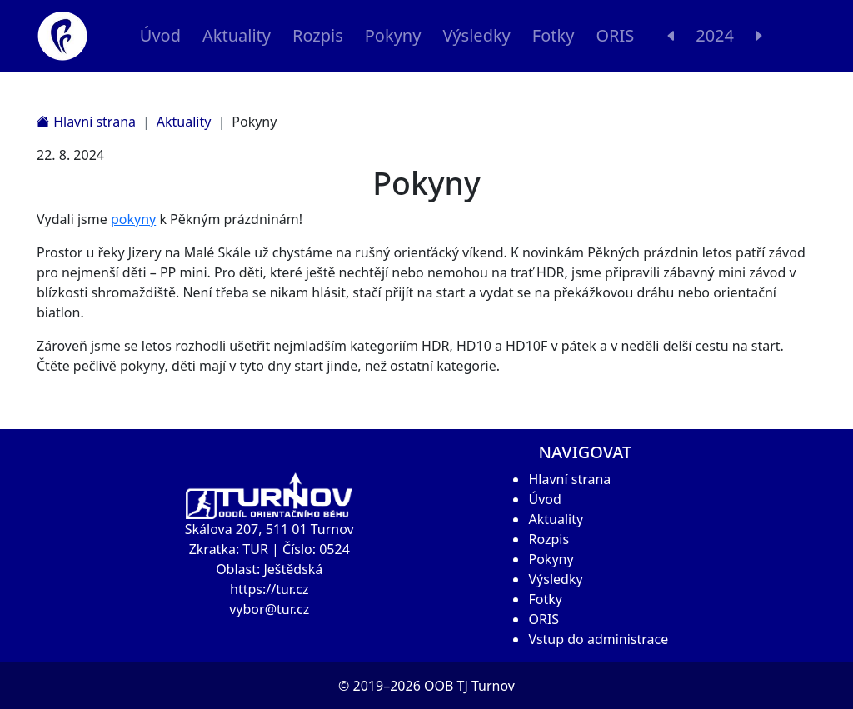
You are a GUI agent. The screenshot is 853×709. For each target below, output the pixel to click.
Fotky (553, 35)
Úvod (160, 35)
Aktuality (236, 35)
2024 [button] (715, 35)
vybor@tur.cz (269, 609)
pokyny (133, 219)
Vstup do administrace (598, 639)
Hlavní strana (86, 121)
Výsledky (476, 35)
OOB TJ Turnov (469, 686)
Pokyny (393, 35)
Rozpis (317, 35)
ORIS (615, 35)
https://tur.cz (269, 589)
